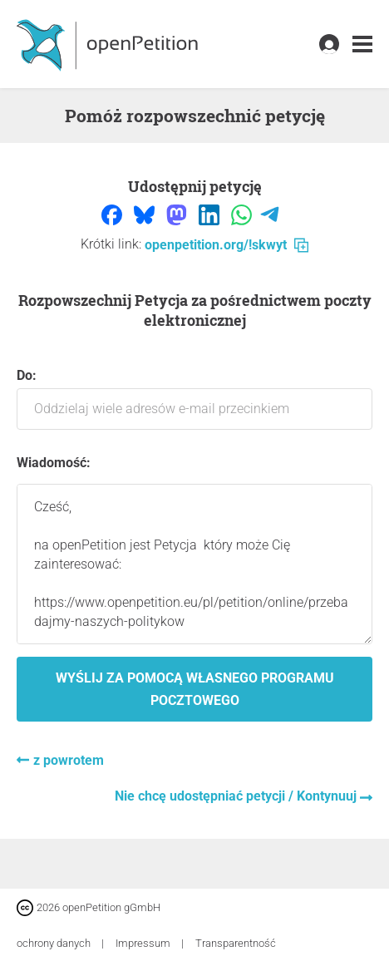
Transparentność (235, 943)
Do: (194, 398)
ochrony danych (55, 943)
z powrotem (68, 760)
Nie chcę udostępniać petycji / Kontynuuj (237, 796)
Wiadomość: (54, 463)
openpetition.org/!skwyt (226, 245)
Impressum (144, 943)
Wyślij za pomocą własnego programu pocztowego (195, 689)
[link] (362, 44)
